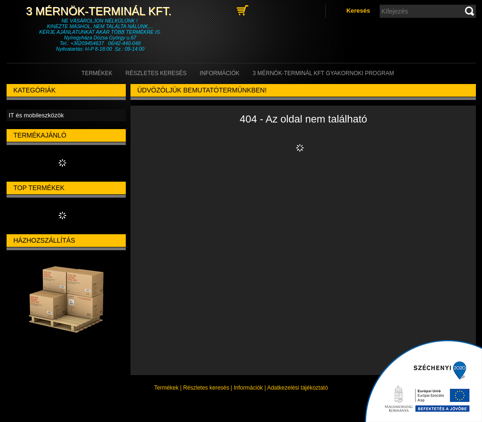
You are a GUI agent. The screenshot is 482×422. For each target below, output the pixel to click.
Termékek (166, 387)
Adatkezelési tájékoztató (297, 387)
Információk (248, 387)
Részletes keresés (206, 387)
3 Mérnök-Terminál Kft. (100, 11)
